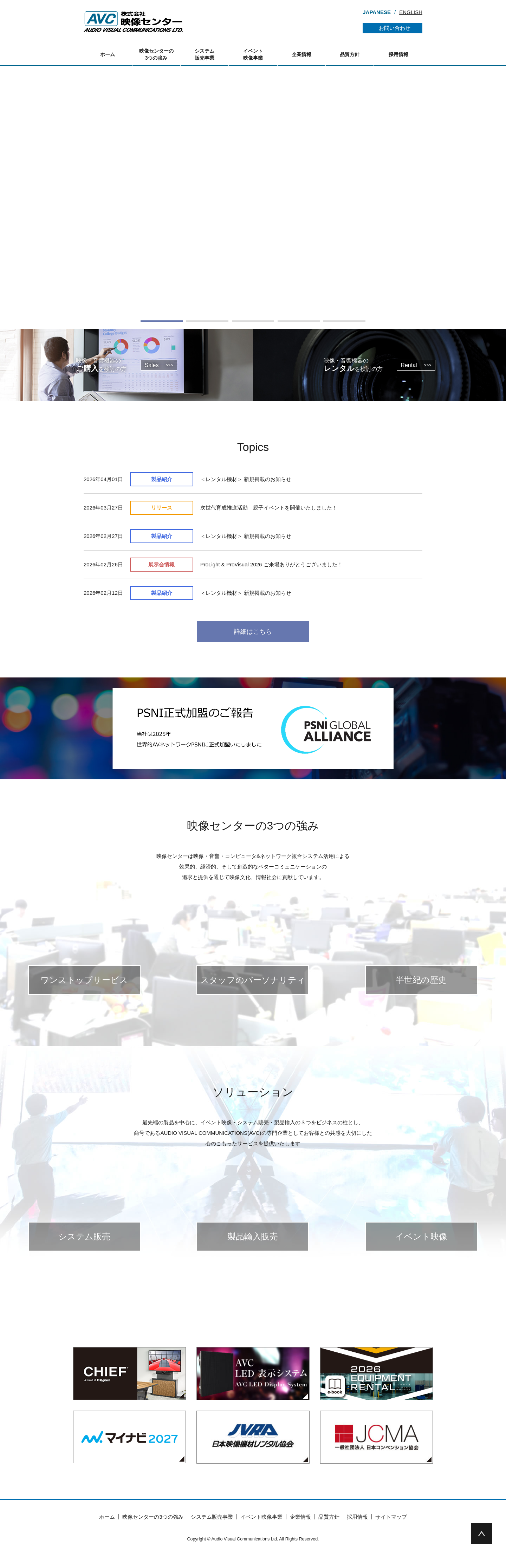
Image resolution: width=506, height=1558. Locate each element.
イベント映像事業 (253, 54)
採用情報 (398, 54)
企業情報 (301, 54)
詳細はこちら (253, 631)
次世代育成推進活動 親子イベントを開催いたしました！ (268, 508)
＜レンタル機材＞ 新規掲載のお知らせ (245, 479)
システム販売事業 (204, 54)
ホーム (107, 54)
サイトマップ (391, 1517)
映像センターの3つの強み (156, 54)
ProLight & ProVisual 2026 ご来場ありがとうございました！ (271, 564)
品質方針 (349, 54)
